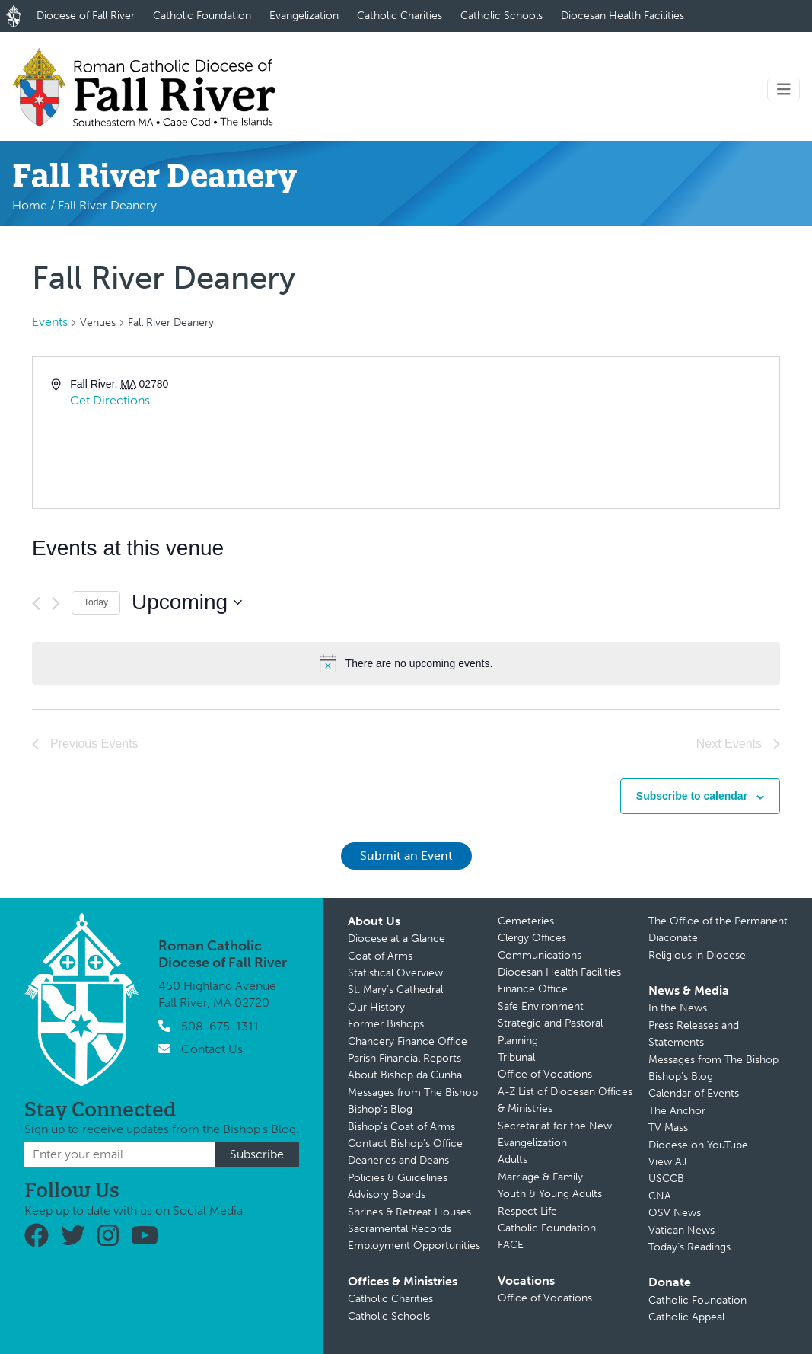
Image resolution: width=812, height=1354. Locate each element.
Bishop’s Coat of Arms (401, 1126)
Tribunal (516, 1057)
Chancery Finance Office (407, 1041)
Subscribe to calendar (691, 796)
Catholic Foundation (202, 15)
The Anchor (676, 1110)
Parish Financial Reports (404, 1058)
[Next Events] (56, 603)
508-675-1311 (220, 1026)
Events (50, 322)
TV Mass (668, 1127)
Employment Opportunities (414, 1245)
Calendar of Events (693, 1093)
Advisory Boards (386, 1194)
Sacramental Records (399, 1228)
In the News (677, 1007)
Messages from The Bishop (413, 1092)
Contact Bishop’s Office (405, 1143)
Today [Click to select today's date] (96, 602)
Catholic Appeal (686, 1317)
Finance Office (533, 988)
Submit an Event (406, 855)
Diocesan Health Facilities (622, 15)
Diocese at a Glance (396, 938)
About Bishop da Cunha (405, 1074)
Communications (539, 955)
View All (667, 1161)
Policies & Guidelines (397, 1177)
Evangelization (304, 15)
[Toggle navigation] (784, 89)
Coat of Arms (380, 956)
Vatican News (681, 1230)
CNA (659, 1196)
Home (29, 205)
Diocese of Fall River (86, 15)
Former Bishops (386, 1023)
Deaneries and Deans (398, 1160)
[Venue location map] (592, 432)
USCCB (666, 1178)
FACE (511, 1244)
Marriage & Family (540, 1176)
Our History (376, 1007)
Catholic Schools (501, 15)
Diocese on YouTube (698, 1144)
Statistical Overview (395, 972)
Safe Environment (541, 1006)
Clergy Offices (532, 937)
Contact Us (212, 1049)
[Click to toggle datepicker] (187, 602)
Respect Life (527, 1211)
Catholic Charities (399, 15)
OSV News (674, 1212)
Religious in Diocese (697, 955)
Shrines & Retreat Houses (409, 1212)
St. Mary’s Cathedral (395, 989)
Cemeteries (526, 921)
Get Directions (110, 400)
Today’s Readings (689, 1247)
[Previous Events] (36, 603)
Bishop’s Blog (380, 1109)
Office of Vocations (545, 1074)
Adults (512, 1159)
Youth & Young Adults (550, 1193)
